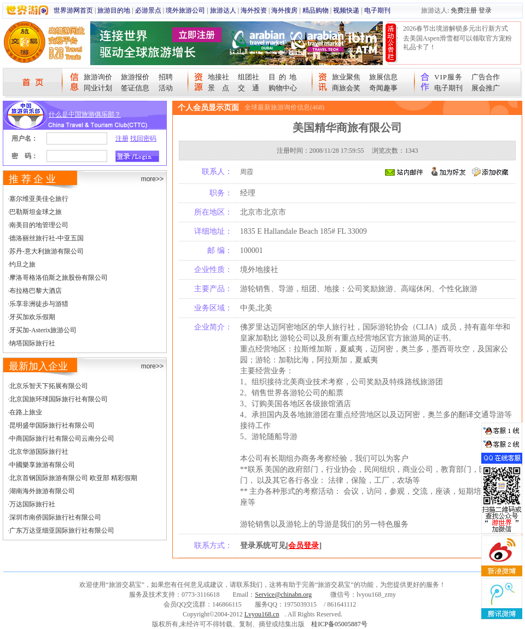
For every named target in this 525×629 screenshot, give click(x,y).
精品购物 (315, 10)
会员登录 (303, 545)
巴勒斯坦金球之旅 (35, 212)
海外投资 (254, 10)
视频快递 (346, 10)
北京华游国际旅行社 (38, 451)
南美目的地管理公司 (38, 225)
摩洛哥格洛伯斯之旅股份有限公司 (58, 277)
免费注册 (464, 10)
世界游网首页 (73, 10)
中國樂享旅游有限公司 (42, 465)
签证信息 (135, 88)
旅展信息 (383, 77)
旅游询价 (98, 77)
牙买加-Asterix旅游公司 (43, 330)
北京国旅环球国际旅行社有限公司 (58, 399)
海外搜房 (284, 10)
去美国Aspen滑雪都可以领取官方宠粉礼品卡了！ (457, 42)
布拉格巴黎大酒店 (35, 291)
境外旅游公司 (185, 10)
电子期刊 (377, 10)
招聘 (166, 77)
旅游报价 (135, 77)
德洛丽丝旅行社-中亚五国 (46, 238)
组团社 (248, 77)
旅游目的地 (113, 10)
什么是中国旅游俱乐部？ (85, 114)
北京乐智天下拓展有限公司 (48, 386)
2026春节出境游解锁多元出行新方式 (455, 28)
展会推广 (485, 88)
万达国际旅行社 (32, 504)
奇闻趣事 (383, 88)
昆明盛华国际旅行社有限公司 (52, 425)
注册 (122, 138)
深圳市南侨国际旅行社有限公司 (55, 517)
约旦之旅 (22, 264)
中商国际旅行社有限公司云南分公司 (61, 438)
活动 (166, 88)
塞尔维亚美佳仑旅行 (38, 199)
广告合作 (485, 77)
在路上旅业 (25, 412)
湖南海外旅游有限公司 (42, 491)
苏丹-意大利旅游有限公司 (46, 251)
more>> (152, 179)
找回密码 (143, 138)
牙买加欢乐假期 (32, 317)
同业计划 (98, 88)
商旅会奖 (346, 88)
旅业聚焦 (346, 77)
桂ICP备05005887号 (339, 624)
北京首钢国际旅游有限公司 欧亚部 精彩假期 (73, 478)
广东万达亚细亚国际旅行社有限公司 (61, 530)
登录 (485, 10)
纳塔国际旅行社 (32, 343)
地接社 (218, 77)
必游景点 (148, 10)
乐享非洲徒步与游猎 (38, 304)
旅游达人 (223, 10)
